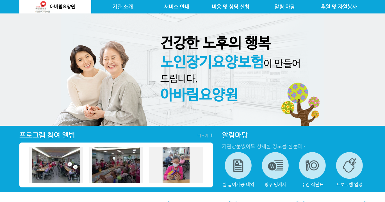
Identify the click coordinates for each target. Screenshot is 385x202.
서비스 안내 (176, 7)
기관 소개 (122, 7)
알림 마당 (284, 7)
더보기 (205, 135)
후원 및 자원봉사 (339, 7)
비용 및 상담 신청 (230, 7)
